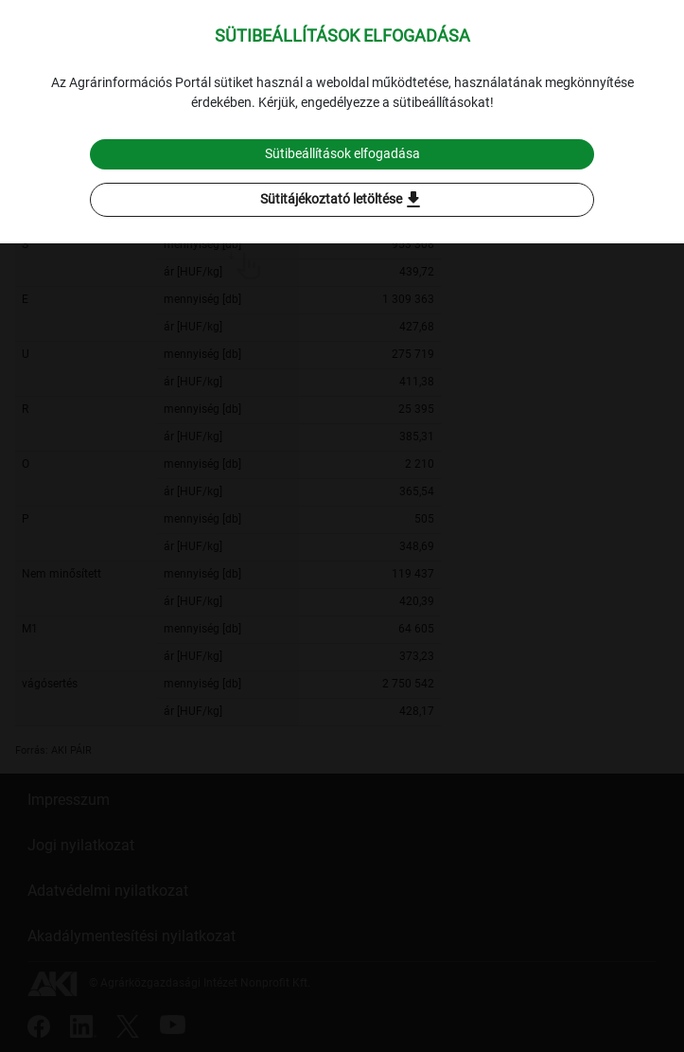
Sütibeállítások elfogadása (342, 153)
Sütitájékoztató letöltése (342, 199)
